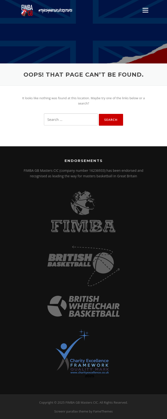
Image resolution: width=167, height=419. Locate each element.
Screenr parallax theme (71, 411)
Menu (145, 10)
